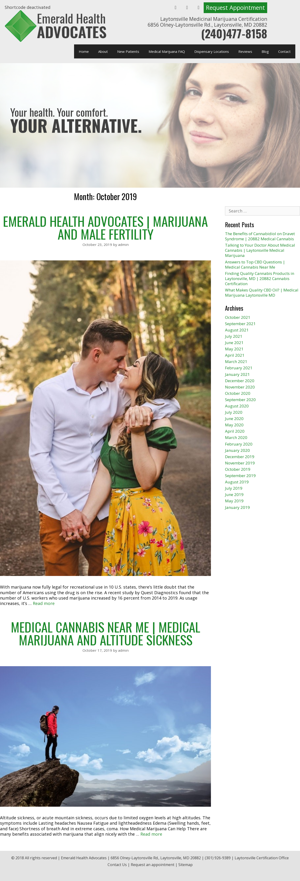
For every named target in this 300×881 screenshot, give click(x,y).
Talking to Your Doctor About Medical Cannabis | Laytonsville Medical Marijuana (260, 250)
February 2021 (238, 367)
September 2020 (240, 399)
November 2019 (240, 463)
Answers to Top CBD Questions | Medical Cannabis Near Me (255, 264)
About (103, 51)
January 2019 (237, 507)
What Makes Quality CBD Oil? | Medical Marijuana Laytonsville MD (261, 292)
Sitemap (185, 864)
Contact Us (117, 864)
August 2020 (237, 406)
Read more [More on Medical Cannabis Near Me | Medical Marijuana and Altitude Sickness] (151, 834)
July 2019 (233, 488)
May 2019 (234, 500)
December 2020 (239, 380)
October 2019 (237, 469)
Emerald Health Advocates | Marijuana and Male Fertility (105, 227)
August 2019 (237, 482)
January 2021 (237, 374)
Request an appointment (152, 864)
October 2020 (237, 393)
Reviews (245, 51)
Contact (284, 51)
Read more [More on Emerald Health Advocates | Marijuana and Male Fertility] (44, 603)
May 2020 (234, 425)
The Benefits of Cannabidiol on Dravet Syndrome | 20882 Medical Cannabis (260, 236)
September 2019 (240, 475)
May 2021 (234, 349)
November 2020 (240, 387)
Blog (265, 51)
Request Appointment (235, 7)
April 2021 (234, 355)
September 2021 (240, 323)
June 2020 (234, 418)
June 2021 (234, 342)
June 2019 (234, 494)
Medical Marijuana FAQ (167, 51)
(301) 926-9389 (218, 857)
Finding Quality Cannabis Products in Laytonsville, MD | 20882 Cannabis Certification (259, 278)
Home (84, 51)
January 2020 (237, 450)
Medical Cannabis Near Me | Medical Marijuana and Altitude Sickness (105, 633)
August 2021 (237, 330)
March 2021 (236, 361)
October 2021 (237, 317)
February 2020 (238, 444)
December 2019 (239, 456)
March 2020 (236, 437)
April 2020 (234, 431)
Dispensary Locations (211, 51)
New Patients (128, 51)
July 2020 (233, 412)
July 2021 (233, 336)
